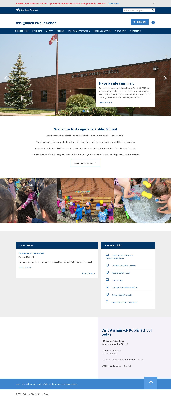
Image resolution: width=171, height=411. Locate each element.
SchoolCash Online (102, 30)
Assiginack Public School (36, 22)
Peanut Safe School (118, 272)
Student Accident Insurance (121, 301)
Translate (139, 22)
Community (120, 30)
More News (88, 273)
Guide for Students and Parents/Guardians (119, 256)
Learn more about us (85, 163)
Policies (60, 30)
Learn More (105, 102)
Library (49, 30)
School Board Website (119, 294)
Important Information (79, 30)
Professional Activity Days (121, 265)
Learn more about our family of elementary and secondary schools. (47, 384)
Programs (37, 30)
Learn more (113, 3)
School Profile (21, 30)
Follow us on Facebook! (31, 253)
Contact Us (135, 30)
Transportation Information (122, 287)
